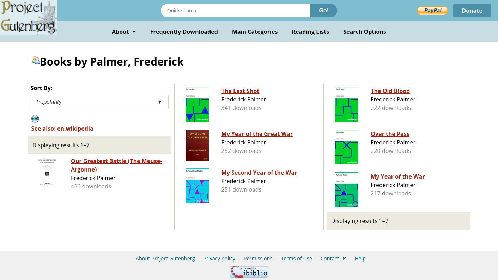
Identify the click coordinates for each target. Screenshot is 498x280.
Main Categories (255, 32)
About (124, 31)
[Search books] (235, 10)
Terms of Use (296, 258)
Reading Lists (310, 32)
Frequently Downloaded (184, 32)
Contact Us (333, 258)
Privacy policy (219, 258)
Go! (324, 10)
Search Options (364, 32)
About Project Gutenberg (165, 258)
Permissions (258, 258)
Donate (472, 10)
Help (360, 258)
